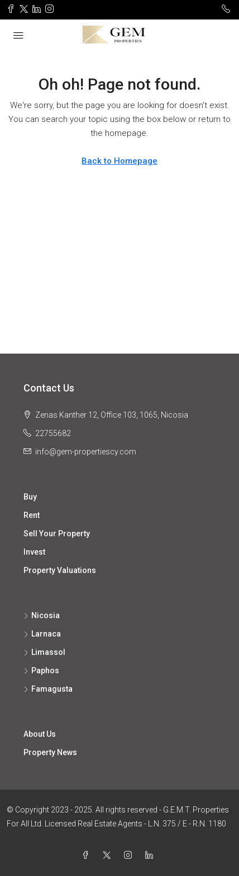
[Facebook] (88, 855)
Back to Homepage (119, 161)
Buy (30, 496)
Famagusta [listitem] (48, 688)
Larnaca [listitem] (42, 633)
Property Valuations (59, 570)
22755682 (53, 433)
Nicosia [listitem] (41, 615)
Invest (34, 551)
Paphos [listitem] (41, 670)
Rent (31, 515)
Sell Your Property (56, 533)
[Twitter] (109, 855)
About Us (39, 734)
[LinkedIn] (151, 855)
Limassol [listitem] (44, 652)
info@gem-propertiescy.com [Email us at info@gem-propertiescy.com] (85, 451)
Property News (50, 752)
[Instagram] (130, 855)
